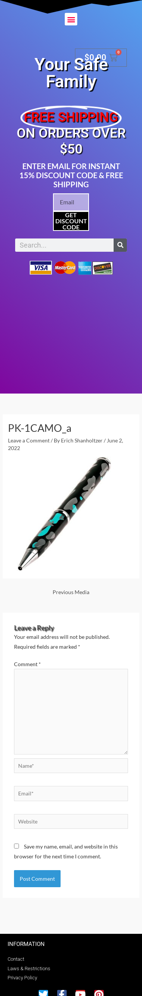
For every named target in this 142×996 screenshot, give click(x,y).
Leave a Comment (29, 440)
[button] (71, 19)
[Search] (120, 245)
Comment (27, 664)
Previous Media (71, 592)
